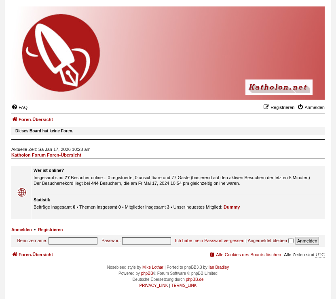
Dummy (232, 207)
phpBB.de (195, 279)
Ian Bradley (219, 267)
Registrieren (50, 229)
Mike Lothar (152, 267)
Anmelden (21, 229)
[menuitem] (19, 107)
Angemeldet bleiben (271, 240)
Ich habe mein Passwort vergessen (209, 240)
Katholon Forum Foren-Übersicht (46, 155)
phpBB (147, 273)
